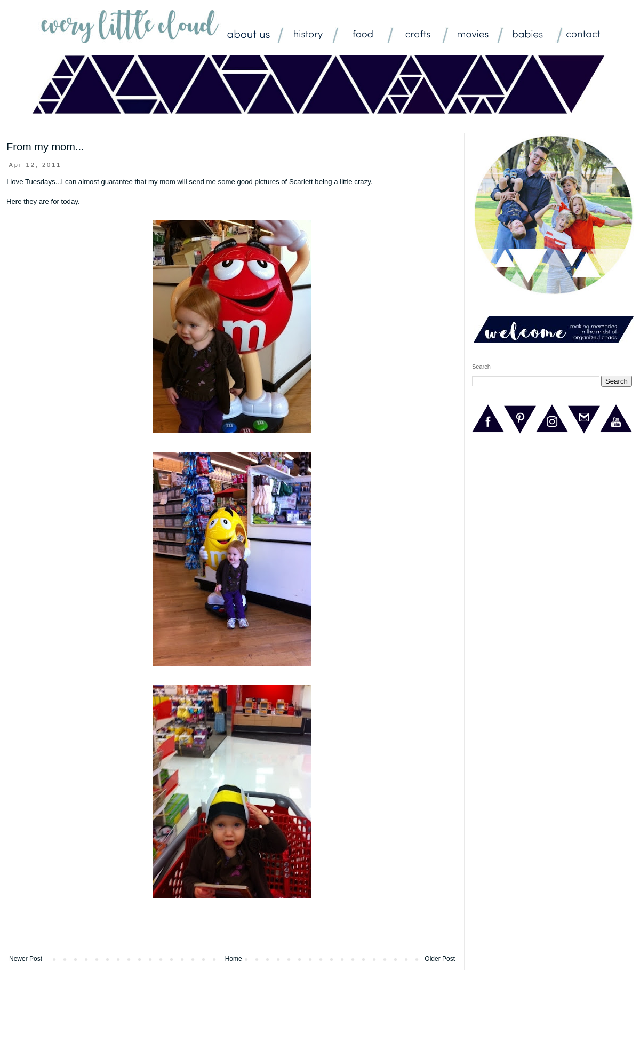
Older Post (440, 959)
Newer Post (25, 959)
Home (233, 959)
